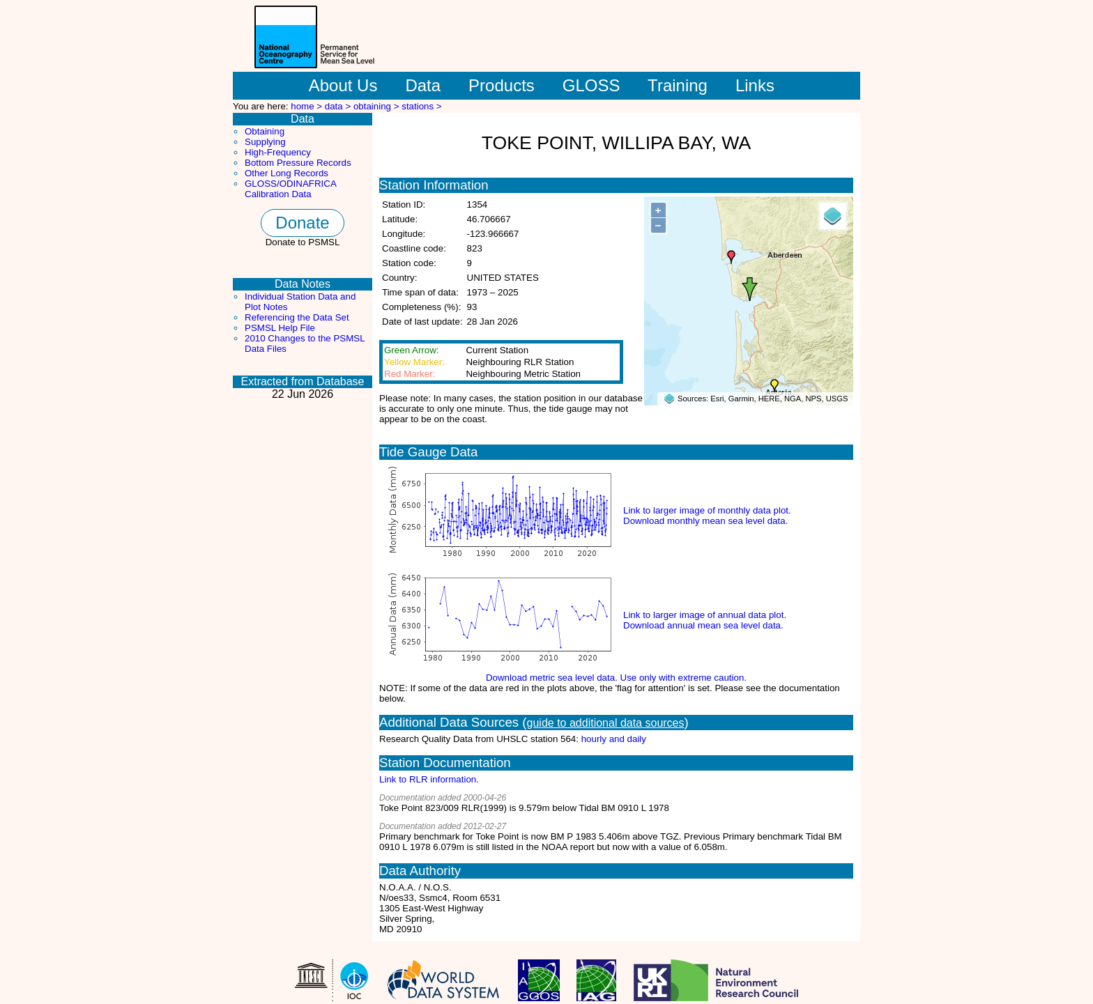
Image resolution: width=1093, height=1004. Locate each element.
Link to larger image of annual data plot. (704, 615)
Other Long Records (286, 173)
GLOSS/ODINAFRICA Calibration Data (290, 188)
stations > (421, 106)
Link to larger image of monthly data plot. (707, 510)
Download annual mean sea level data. (703, 625)
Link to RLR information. (429, 779)
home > (308, 106)
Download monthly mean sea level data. (705, 521)
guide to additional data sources (606, 723)
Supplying (265, 142)
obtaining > (377, 106)
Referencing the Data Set (297, 317)
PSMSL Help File (280, 328)
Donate (302, 222)
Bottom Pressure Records (298, 162)
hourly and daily (613, 739)
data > (339, 106)
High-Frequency (278, 152)
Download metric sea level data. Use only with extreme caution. (616, 677)
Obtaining (264, 131)
